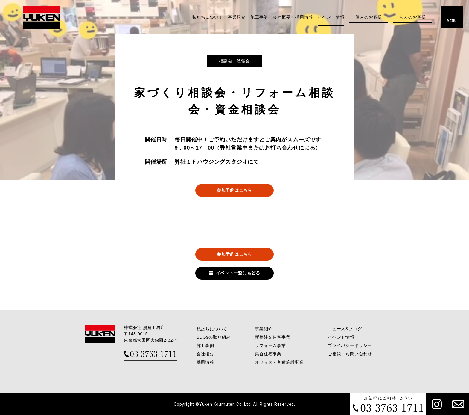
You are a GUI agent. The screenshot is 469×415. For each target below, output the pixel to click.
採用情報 (304, 17)
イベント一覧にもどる (238, 273)
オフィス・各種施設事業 (279, 362)
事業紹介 (237, 17)
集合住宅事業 (268, 353)
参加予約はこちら (234, 190)
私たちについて (207, 17)
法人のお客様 (412, 17)
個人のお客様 (368, 17)
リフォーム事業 (270, 345)
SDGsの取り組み (214, 337)
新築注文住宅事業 (272, 337)
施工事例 (259, 17)
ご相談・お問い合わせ (350, 353)
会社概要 (281, 17)
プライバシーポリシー (350, 345)
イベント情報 (331, 17)
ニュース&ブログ (345, 328)
